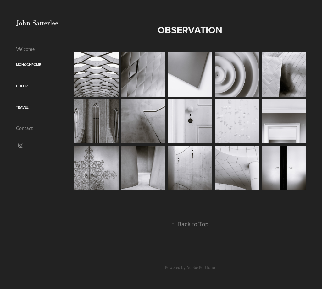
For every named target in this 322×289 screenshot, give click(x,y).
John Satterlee (37, 23)
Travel (22, 107)
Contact (24, 128)
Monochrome (28, 64)
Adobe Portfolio (200, 267)
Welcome (25, 49)
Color (22, 85)
